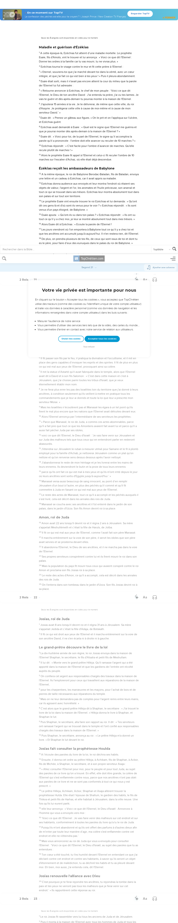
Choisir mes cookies (71, 85)
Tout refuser (89, 93)
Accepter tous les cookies (102, 84)
